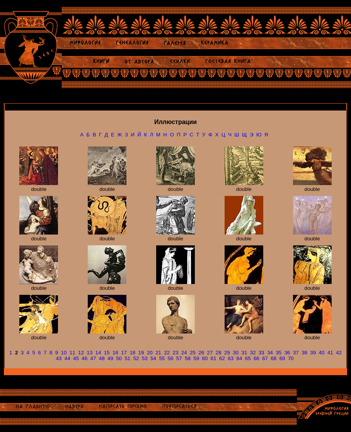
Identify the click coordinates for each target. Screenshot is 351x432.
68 (273, 358)
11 (72, 352)
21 (158, 352)
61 (213, 358)
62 (222, 358)
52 (136, 358)
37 (296, 352)
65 (248, 358)
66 (256, 358)
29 (227, 352)
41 (330, 352)
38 (304, 352)
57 (179, 358)
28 (219, 352)
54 (153, 358)
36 (287, 352)
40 (322, 352)
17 (124, 352)
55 (162, 358)
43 (59, 358)
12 (81, 352)
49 (110, 358)
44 (67, 358)
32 (253, 352)
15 (107, 352)
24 (184, 352)
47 (93, 358)
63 (230, 358)
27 (210, 352)
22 (167, 352)
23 (176, 352)
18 (132, 352)
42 (339, 352)
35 (278, 352)
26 (201, 352)
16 (115, 352)
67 (265, 358)
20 (150, 352)
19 (141, 352)
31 (244, 352)
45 (76, 358)
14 (98, 352)
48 (102, 358)
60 (205, 358)
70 (291, 358)
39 (313, 352)
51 (127, 358)
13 (89, 352)
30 (236, 352)
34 (270, 352)
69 (282, 358)
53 (145, 358)
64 (239, 358)
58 (188, 358)
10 (64, 352)
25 (193, 352)
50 (119, 358)
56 (171, 358)
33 (261, 352)
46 (84, 358)
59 (196, 358)
